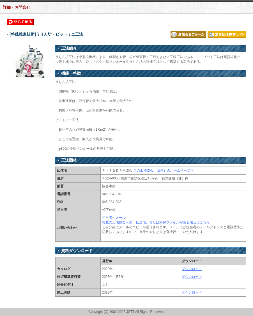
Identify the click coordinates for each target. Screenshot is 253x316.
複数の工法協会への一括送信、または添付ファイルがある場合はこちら (156, 222)
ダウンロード (192, 269)
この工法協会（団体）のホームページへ (163, 170)
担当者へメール (114, 218)
